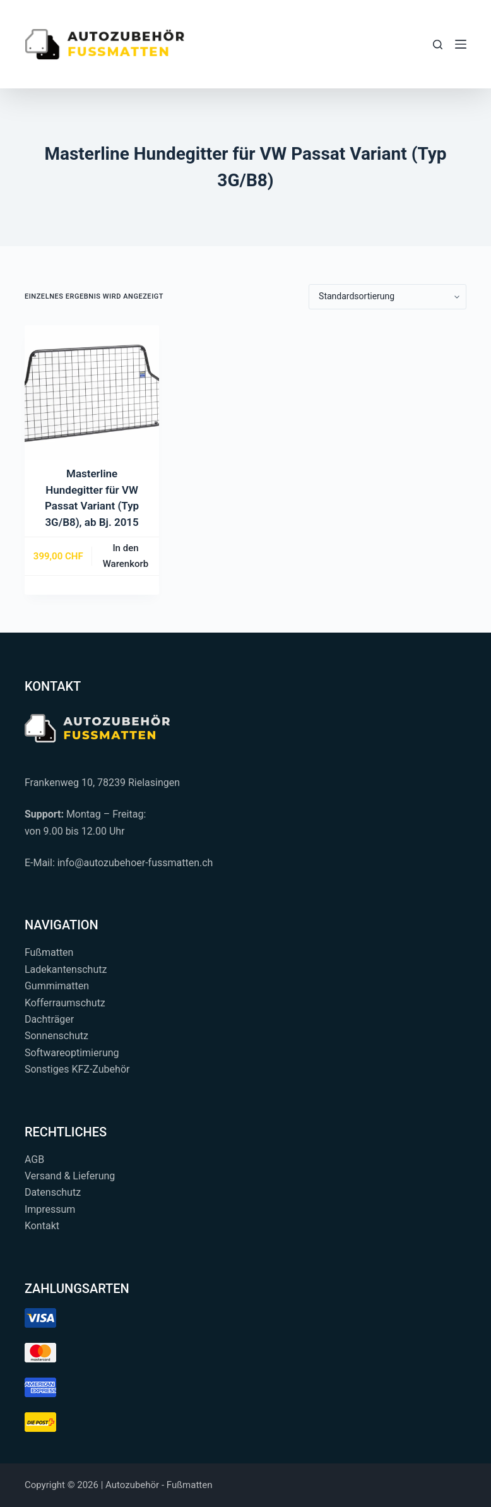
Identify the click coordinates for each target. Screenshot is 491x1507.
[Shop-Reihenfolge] (387, 296)
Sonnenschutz (56, 1036)
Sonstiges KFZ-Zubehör (77, 1069)
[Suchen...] (437, 44)
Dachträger (49, 1019)
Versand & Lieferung (70, 1176)
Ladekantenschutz (66, 969)
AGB (34, 1159)
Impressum (50, 1209)
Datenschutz (53, 1192)
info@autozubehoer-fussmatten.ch (135, 863)
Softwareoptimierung (72, 1053)
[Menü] (460, 44)
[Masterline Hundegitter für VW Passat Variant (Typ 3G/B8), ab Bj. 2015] (92, 392)
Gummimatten (57, 986)
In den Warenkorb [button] (126, 555)
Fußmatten (49, 952)
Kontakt (42, 1226)
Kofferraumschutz (65, 1003)
